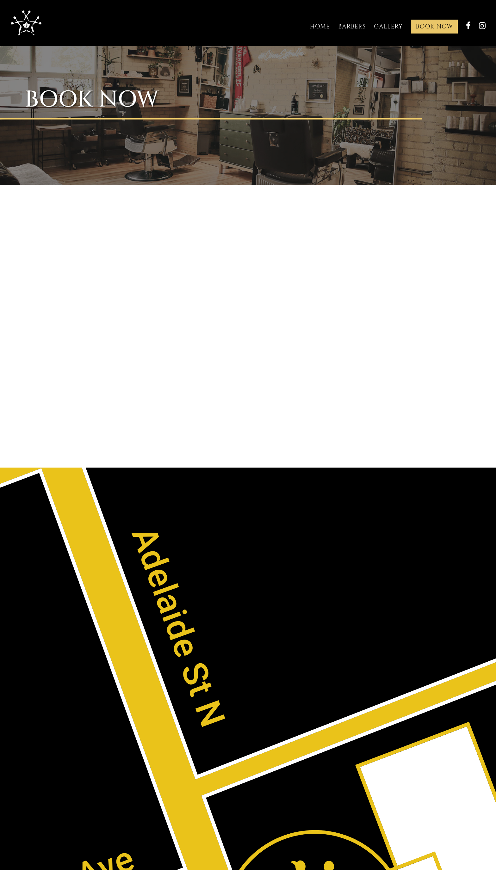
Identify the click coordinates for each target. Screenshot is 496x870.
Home (320, 26)
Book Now (434, 26)
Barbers (352, 26)
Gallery (388, 26)
